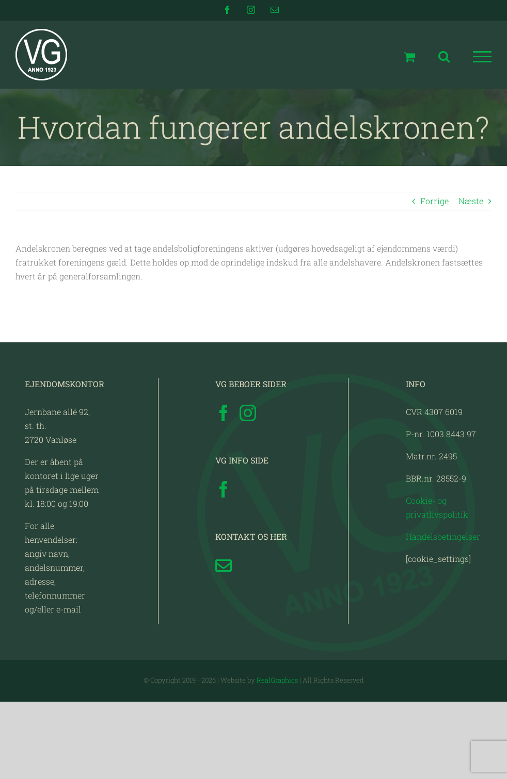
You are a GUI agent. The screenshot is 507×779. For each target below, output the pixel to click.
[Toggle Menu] (482, 56)
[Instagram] (248, 413)
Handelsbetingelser (443, 536)
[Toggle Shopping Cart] (409, 57)
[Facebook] (223, 413)
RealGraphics (277, 680)
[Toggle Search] (444, 56)
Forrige (434, 200)
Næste (470, 200)
